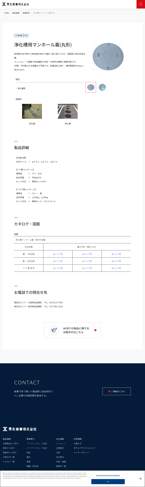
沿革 (58, 452)
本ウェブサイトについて (85, 448)
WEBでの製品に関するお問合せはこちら (80, 330)
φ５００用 (87, 253)
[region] (72, 478)
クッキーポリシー (82, 452)
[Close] (140, 478)
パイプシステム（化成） (37, 448)
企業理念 (60, 448)
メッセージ (61, 443)
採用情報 (78, 439)
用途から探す (9, 448)
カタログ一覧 (9, 462)
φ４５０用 (57, 253)
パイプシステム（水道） (37, 443)
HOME (6, 13)
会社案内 (60, 457)
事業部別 (26, 13)
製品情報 (15, 13)
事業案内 (30, 439)
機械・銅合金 (32, 466)
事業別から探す (10, 452)
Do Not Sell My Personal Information (108, 475)
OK (108, 481)
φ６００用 (116, 253)
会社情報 (60, 439)
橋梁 (28, 462)
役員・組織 (61, 462)
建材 (28, 457)
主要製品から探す (11, 443)
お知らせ (78, 443)
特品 (28, 452)
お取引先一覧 (9, 457)
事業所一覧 (61, 466)
